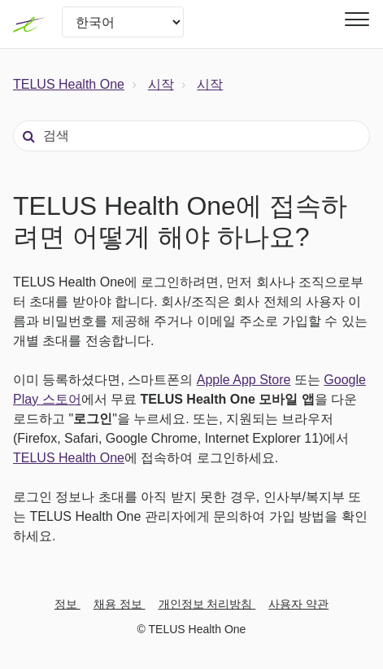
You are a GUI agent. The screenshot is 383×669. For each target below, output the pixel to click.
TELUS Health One (68, 84)
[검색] (191, 135)
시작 (161, 84)
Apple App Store (244, 380)
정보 (67, 603)
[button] (354, 19)
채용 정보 (120, 603)
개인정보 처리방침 (207, 603)
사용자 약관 (298, 603)
